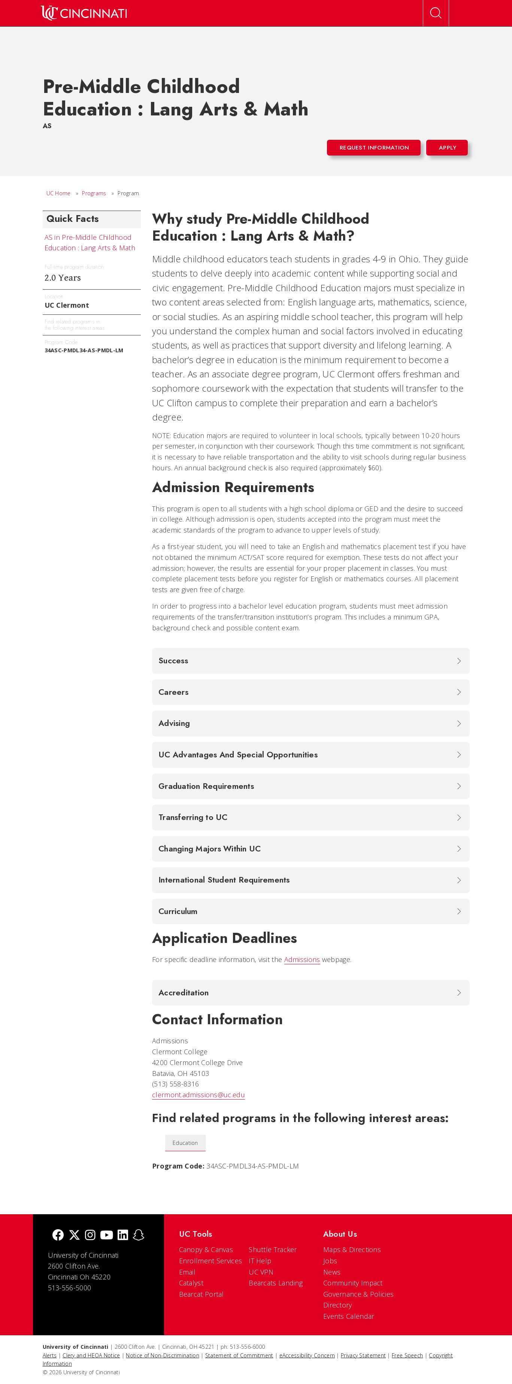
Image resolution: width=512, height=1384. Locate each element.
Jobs (330, 1260)
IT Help (260, 1260)
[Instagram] (90, 1235)
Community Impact (353, 1282)
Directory (337, 1304)
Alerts (50, 1355)
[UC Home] (83, 13)
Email (187, 1271)
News (331, 1271)
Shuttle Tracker (273, 1249)
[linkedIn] (123, 1235)
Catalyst (191, 1282)
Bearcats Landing (276, 1282)
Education (185, 1142)
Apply (448, 148)
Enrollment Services (210, 1260)
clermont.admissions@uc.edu (198, 1094)
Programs (94, 193)
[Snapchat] (139, 1235)
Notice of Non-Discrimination (162, 1355)
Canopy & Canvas (206, 1249)
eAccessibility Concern (307, 1355)
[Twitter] (75, 1235)
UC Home (58, 193)
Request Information (374, 148)
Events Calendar (349, 1316)
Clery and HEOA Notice (91, 1355)
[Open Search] (436, 13)
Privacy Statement (363, 1355)
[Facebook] (58, 1235)
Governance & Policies (358, 1294)
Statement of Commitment (239, 1355)
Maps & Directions (352, 1249)
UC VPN (261, 1271)
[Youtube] (106, 1235)
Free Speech (407, 1355)
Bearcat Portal (201, 1294)
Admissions (302, 959)
